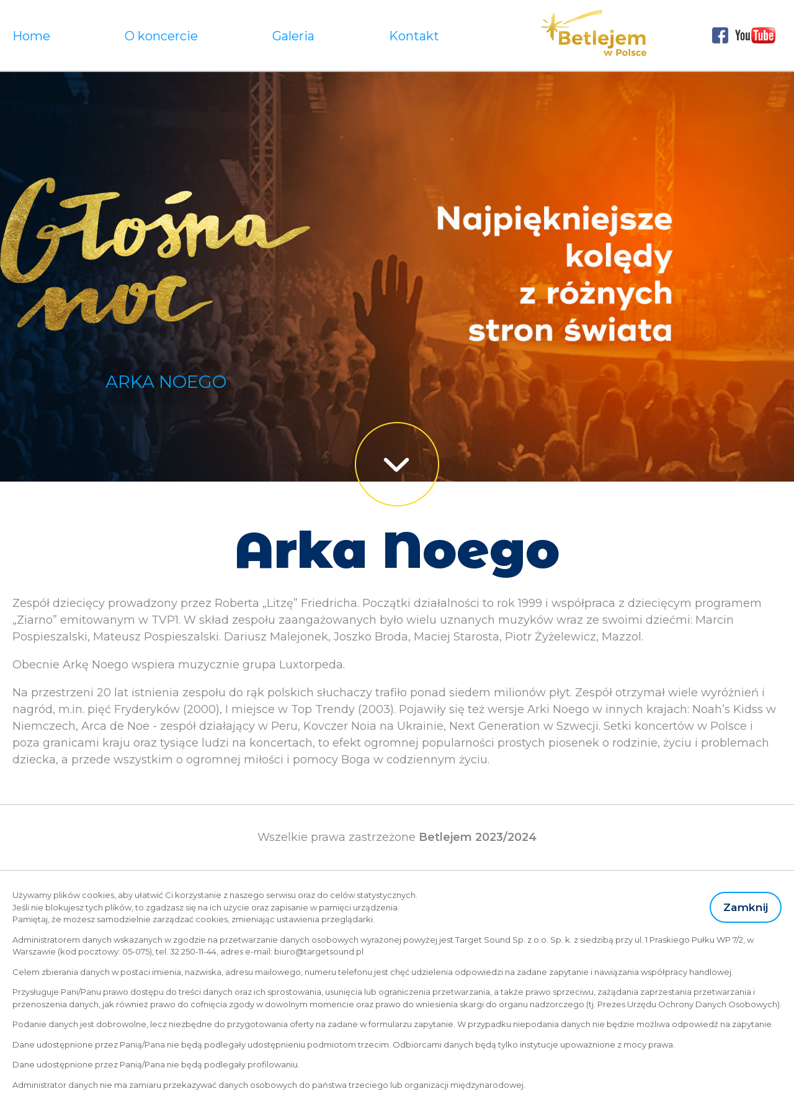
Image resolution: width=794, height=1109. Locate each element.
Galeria (293, 36)
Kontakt (414, 36)
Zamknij (745, 907)
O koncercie (161, 36)
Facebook (720, 35)
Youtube (755, 35)
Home (31, 36)
